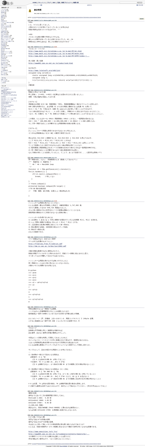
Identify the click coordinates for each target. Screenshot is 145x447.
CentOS (3, 58)
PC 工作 (3, 28)
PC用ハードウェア (5, 25)
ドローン (3, 29)
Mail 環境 (3, 44)
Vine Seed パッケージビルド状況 (8, 98)
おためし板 (3, 10)
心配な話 (3, 67)
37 (83, 17)
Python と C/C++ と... (6, 39)
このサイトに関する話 (6, 22)
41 (88, 17)
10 (45, 17)
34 (79, 17)
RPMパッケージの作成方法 (7, 105)
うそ (2, 68)
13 (49, 17)
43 (91, 17)
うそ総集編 (3, 70)
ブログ (49, 2)
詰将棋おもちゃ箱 (5, 116)
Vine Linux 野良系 (5, 26)
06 (39, 17)
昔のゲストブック (5, 71)
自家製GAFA (4, 31)
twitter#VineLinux (5, 113)
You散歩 (3, 15)
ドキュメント (42, 2)
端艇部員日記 (4, 90)
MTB (2, 18)
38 (84, 17)
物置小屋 (76, 2)
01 (32, 17)
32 (76, 17)
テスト (2, 13)
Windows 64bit (4, 48)
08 (42, 17)
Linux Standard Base (6, 106)
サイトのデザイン (5, 65)
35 (80, 17)
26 (67, 17)
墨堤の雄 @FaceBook (6, 93)
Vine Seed (3, 34)
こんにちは (3, 9)
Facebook (3, 96)
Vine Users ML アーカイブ (7, 111)
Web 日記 (3, 74)
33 (77, 17)
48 (98, 17)
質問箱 (2, 12)
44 (93, 17)
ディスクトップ (4, 61)
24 (65, 17)
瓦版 (58, 2)
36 (81, 17)
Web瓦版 (139, 5)
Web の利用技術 (5, 36)
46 (95, 17)
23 (63, 17)
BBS (54, 2)
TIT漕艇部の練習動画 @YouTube (8, 92)
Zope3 (2, 47)
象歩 (89, 5)
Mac (2, 50)
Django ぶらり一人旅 (6, 52)
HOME (35, 2)
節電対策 (3, 21)
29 (72, 17)
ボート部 (3, 73)
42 (90, 17)
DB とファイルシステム (6, 38)
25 (66, 17)
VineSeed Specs (5, 103)
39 (86, 17)
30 (73, 17)
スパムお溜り (4, 81)
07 (41, 17)
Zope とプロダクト (5, 35)
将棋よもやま (4, 64)
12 (48, 17)
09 (44, 17)
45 (94, 17)
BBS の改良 (4, 32)
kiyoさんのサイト (5, 87)
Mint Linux (3, 57)
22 (62, 17)
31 (74, 17)
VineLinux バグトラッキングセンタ (9, 100)
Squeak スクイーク (5, 51)
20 (59, 17)
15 (52, 17)
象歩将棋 (3, 63)
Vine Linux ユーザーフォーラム (8, 109)
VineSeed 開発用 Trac (6, 102)
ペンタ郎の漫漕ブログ (6, 89)
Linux (2, 23)
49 (100, 17)
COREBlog (3, 45)
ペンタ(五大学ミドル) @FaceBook (9, 95)
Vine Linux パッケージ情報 (7, 99)
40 (87, 17)
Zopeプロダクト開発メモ (7, 41)
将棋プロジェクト (66, 2)
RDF (19, 7)
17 (55, 17)
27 (69, 17)
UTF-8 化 (3, 42)
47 (97, 17)
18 (56, 17)
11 (46, 17)
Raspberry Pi (4, 60)
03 (35, 17)
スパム (4, 78)
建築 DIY (3, 16)
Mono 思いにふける (5, 55)
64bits (2, 54)
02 (34, 17)
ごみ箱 (2, 82)
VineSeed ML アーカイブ (6, 112)
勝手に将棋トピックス (6, 115)
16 (53, 17)
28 (70, 17)
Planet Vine (3, 108)
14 (51, 17)
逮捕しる (3, 79)
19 (58, 17)
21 (60, 17)
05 (38, 17)
